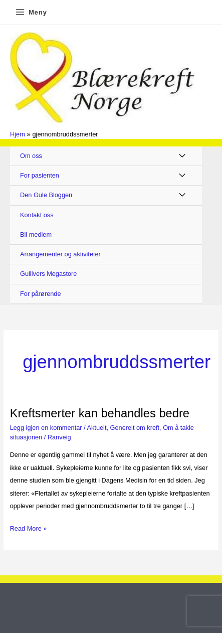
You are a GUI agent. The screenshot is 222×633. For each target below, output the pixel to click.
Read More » (28, 528)
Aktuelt (96, 427)
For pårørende (40, 293)
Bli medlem (36, 234)
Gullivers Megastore (48, 273)
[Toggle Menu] (182, 156)
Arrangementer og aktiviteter (60, 254)
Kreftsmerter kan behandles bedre (99, 413)
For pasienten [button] (39, 175)
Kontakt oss (37, 215)
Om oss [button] (31, 156)
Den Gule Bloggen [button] (46, 195)
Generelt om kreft (135, 427)
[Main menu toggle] (31, 12)
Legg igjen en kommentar (46, 427)
